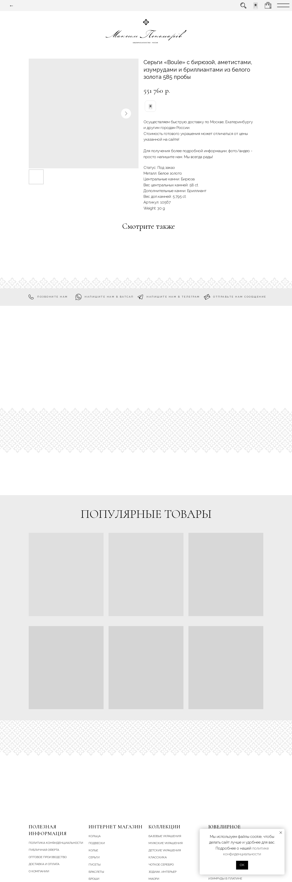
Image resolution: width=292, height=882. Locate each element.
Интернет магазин (116, 827)
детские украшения (164, 850)
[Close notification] (280, 832)
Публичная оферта (44, 850)
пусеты (95, 864)
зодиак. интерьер (162, 872)
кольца (95, 836)
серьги (94, 857)
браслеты (96, 872)
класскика (157, 857)
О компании (39, 871)
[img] (255, 5)
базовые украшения (164, 836)
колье (93, 850)
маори (153, 879)
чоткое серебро (161, 864)
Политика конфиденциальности (56, 843)
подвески (97, 843)
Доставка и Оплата (44, 864)
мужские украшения (165, 843)
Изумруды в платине (225, 878)
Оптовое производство (48, 857)
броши (94, 879)
